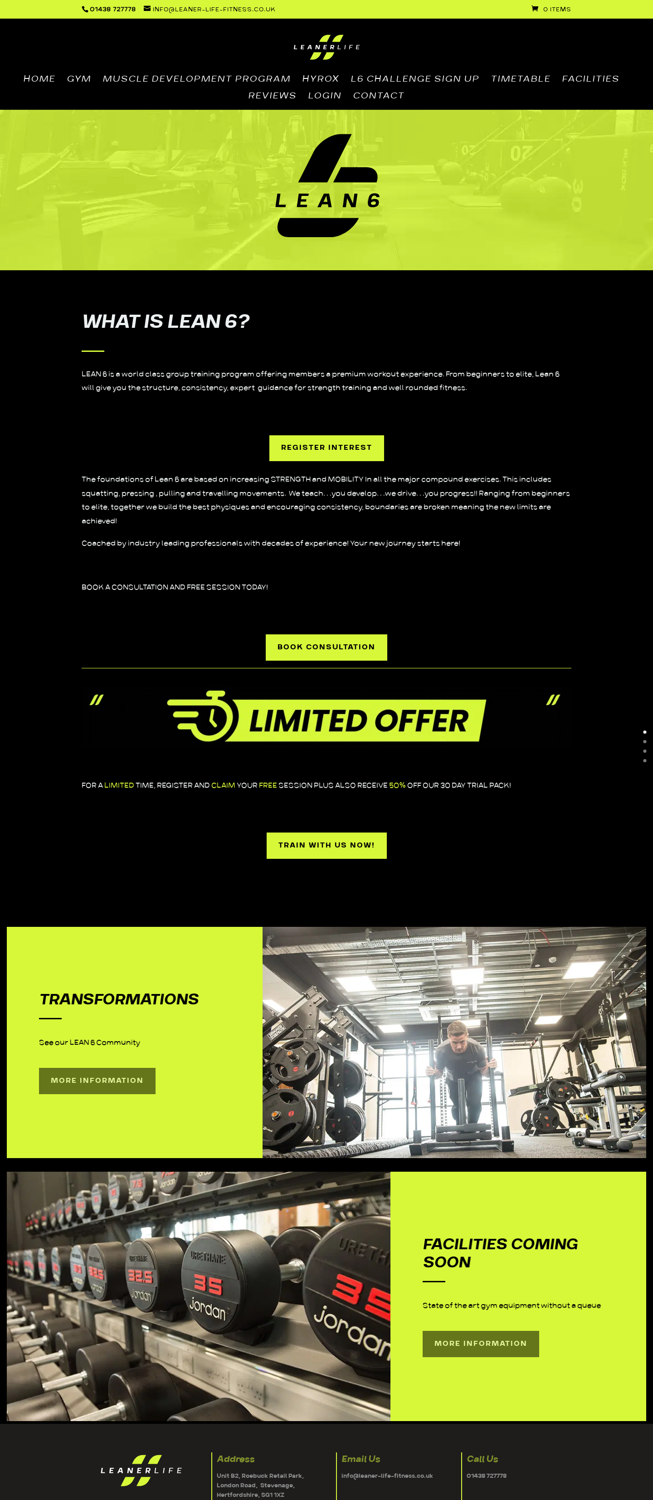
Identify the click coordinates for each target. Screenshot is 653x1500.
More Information (97, 1080)
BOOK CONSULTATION (326, 647)
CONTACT (378, 97)
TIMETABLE (521, 80)
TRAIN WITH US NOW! (326, 845)
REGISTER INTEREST (326, 447)
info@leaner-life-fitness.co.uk (387, 1476)
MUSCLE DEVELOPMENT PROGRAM (196, 80)
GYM (79, 80)
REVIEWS (272, 97)
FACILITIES (590, 80)
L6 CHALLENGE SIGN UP (415, 80)
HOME (39, 80)
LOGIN (324, 97)
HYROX (320, 80)
